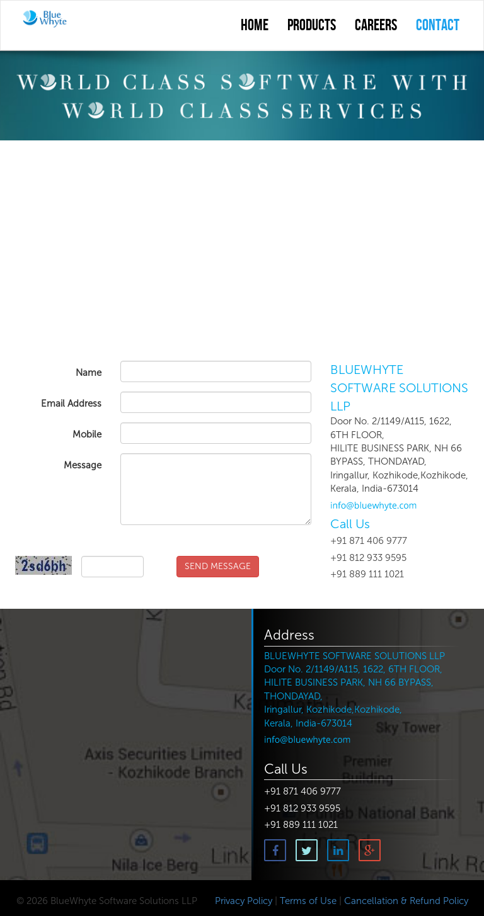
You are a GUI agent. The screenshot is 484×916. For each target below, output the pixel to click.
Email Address (71, 403)
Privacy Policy (242, 901)
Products (311, 25)
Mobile (86, 434)
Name (88, 372)
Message (82, 465)
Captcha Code (54, 542)
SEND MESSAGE (218, 566)
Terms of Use (308, 901)
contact (437, 25)
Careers (376, 25)
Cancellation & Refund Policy (406, 901)
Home (254, 25)
